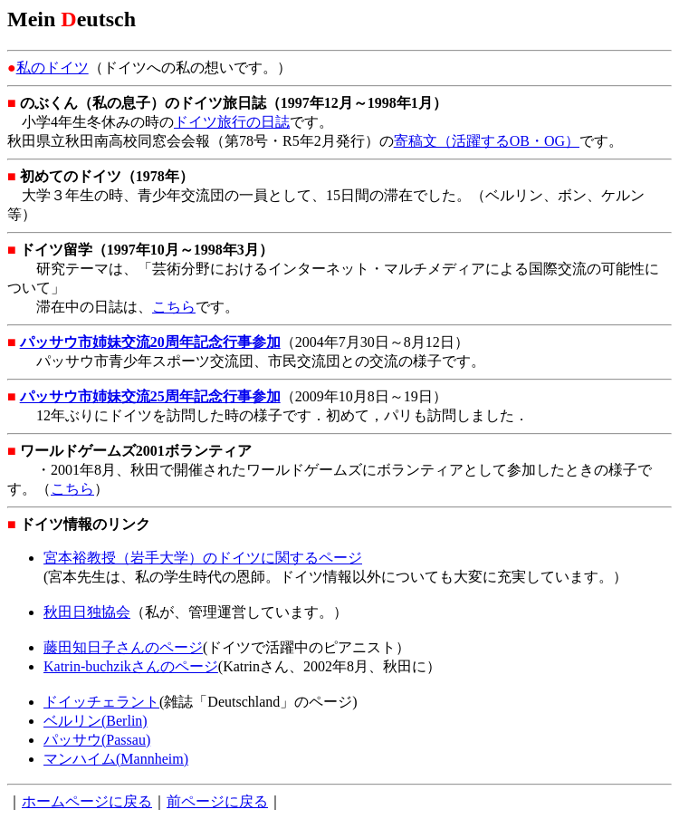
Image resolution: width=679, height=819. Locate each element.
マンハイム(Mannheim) (115, 758)
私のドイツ (52, 67)
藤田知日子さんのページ (123, 647)
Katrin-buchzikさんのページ (130, 666)
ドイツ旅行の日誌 (232, 122)
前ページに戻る (217, 801)
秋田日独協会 (86, 612)
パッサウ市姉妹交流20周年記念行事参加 (150, 342)
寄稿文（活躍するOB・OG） (486, 141)
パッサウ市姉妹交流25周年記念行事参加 (150, 396)
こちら (174, 306)
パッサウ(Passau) (96, 739)
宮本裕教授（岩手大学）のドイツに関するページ (202, 557)
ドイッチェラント (101, 701)
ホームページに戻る (87, 801)
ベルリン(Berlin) (95, 720)
